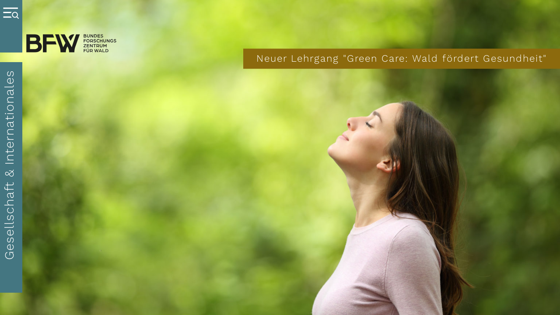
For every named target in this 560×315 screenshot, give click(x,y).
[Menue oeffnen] (11, 26)
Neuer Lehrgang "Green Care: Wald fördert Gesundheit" (401, 58)
